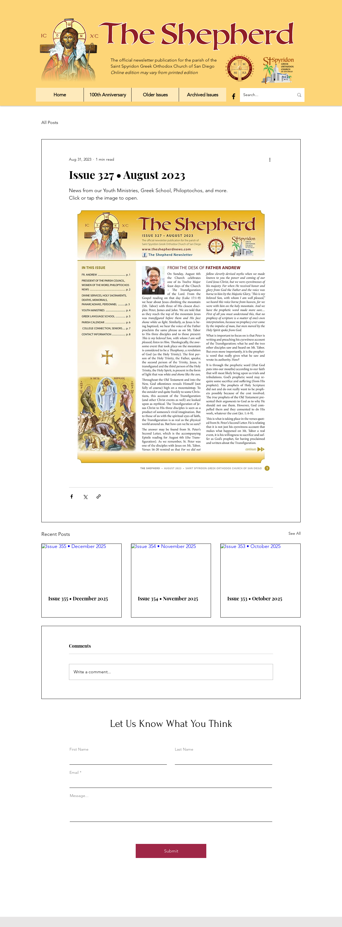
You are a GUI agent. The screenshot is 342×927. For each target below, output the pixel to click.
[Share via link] (98, 496)
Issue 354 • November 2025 (168, 598)
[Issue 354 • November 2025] (171, 566)
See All (294, 533)
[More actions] (269, 159)
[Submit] (171, 851)
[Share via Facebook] (71, 496)
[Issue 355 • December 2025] (81, 566)
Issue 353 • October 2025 (254, 598)
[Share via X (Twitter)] (85, 496)
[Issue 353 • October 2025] (260, 566)
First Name (79, 749)
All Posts (49, 122)
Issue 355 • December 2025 (78, 598)
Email (74, 772)
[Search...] (264, 95)
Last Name (184, 749)
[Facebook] (233, 96)
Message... (79, 796)
